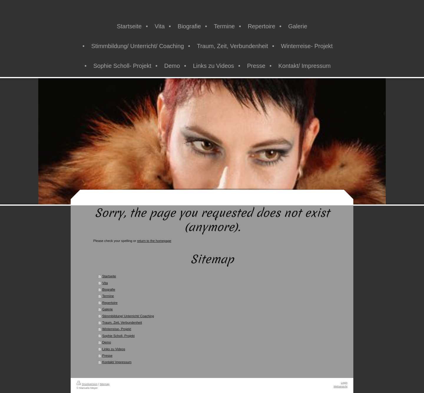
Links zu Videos (113, 349)
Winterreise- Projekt (116, 329)
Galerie (107, 309)
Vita (105, 283)
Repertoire (109, 302)
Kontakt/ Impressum (116, 362)
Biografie (108, 289)
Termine (108, 296)
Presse (107, 355)
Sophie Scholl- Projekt (118, 336)
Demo (106, 342)
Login (344, 382)
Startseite (109, 276)
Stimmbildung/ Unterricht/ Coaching (128, 316)
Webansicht (340, 386)
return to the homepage (154, 241)
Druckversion (87, 384)
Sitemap (105, 384)
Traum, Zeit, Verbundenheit (122, 322)
